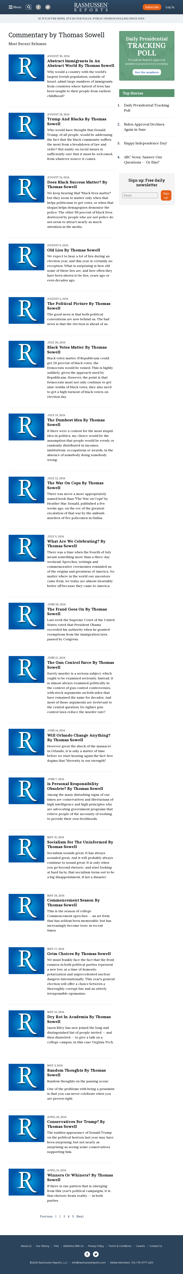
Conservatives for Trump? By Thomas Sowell (76, 1124)
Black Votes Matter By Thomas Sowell (77, 349)
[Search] (28, 7)
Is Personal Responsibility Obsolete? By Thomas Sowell (75, 786)
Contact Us (155, 1246)
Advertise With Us (73, 1246)
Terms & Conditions (120, 1246)
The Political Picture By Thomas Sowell (78, 306)
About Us (26, 1246)
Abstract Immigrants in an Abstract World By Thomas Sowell (80, 63)
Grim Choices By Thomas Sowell (79, 953)
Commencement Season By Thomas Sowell (73, 902)
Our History (42, 1246)
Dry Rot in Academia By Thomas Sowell (79, 1019)
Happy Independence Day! (145, 143)
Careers (140, 1246)
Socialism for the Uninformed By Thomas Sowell (80, 844)
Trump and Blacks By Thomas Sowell (76, 121)
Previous (46, 1216)
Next (80, 1216)
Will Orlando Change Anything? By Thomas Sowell (78, 737)
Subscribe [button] (152, 7)
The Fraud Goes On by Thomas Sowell (77, 611)
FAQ (56, 1246)
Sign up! (166, 195)
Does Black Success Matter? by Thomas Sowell (77, 184)
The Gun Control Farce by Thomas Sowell (80, 665)
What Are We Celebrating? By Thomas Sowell (76, 543)
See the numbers (147, 72)
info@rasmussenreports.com (89, 1262)
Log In (169, 7)
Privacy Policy (96, 1246)
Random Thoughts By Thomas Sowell (76, 1072)
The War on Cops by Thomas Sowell (75, 485)
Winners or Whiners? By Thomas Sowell (80, 1177)
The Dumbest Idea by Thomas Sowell (76, 422)
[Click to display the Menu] (15, 7)
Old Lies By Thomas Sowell (73, 249)
